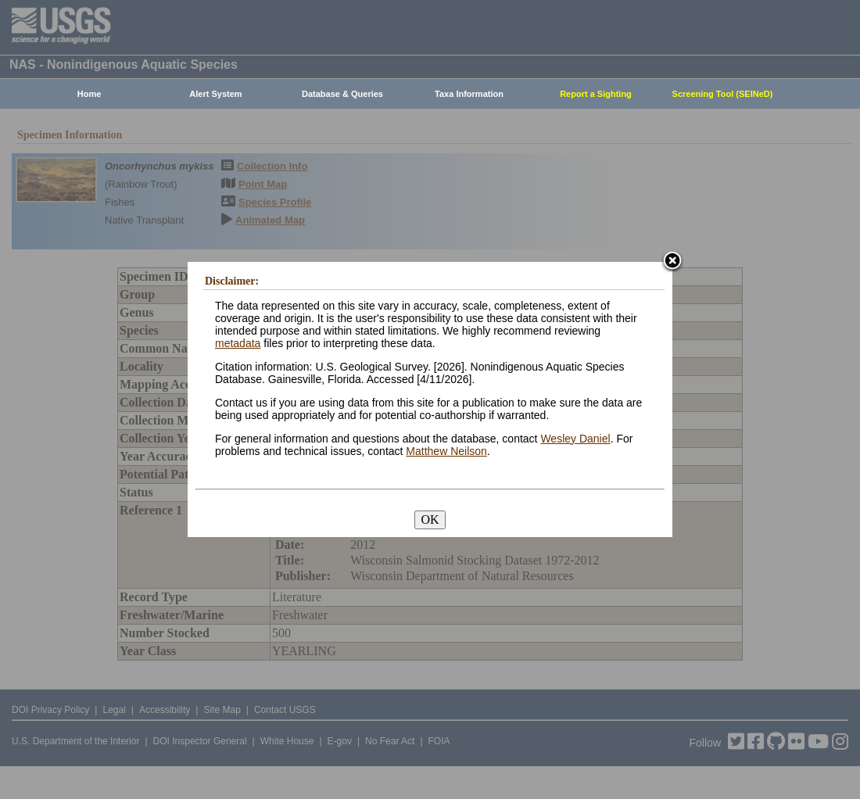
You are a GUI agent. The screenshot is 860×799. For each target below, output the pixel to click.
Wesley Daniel (575, 438)
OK (430, 519)
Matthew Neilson (446, 451)
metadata (237, 343)
